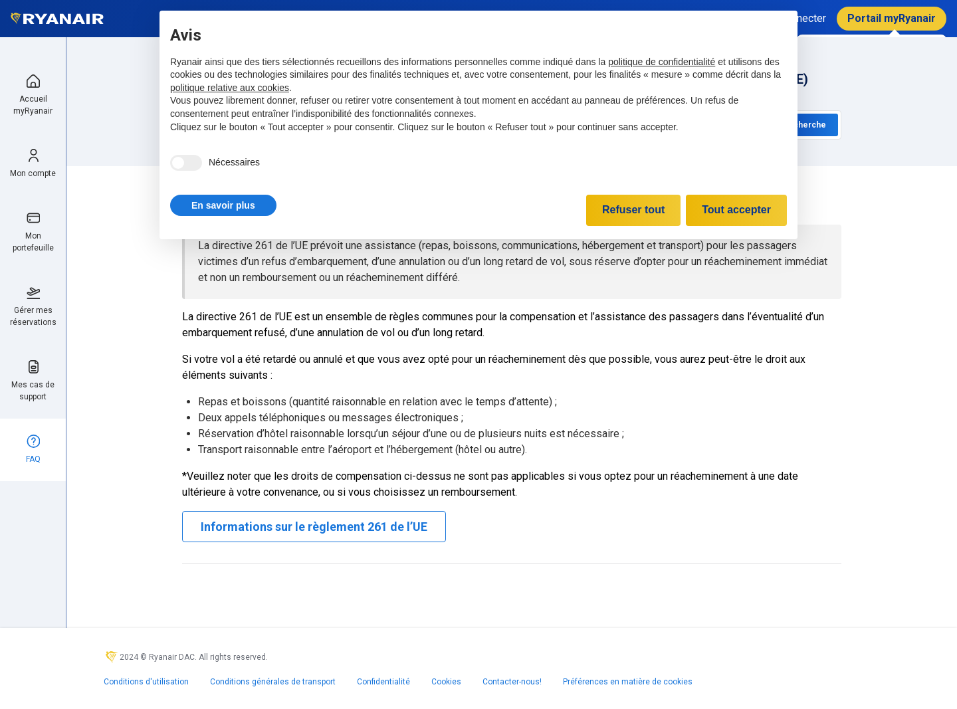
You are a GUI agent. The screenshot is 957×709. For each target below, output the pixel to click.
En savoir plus (223, 205)
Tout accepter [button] (736, 209)
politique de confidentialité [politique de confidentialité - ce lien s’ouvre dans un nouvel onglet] (661, 61)
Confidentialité (383, 681)
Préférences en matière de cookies (627, 681)
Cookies (446, 681)
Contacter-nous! (512, 681)
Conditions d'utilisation (146, 681)
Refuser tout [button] (633, 209)
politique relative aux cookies (229, 87)
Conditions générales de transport (273, 681)
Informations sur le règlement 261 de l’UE (314, 527)
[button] (223, 205)
